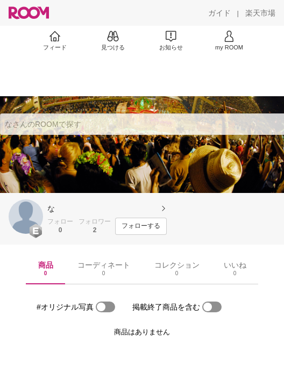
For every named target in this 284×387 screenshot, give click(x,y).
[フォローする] (141, 226)
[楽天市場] (260, 13)
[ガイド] (219, 13)
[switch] (105, 307)
